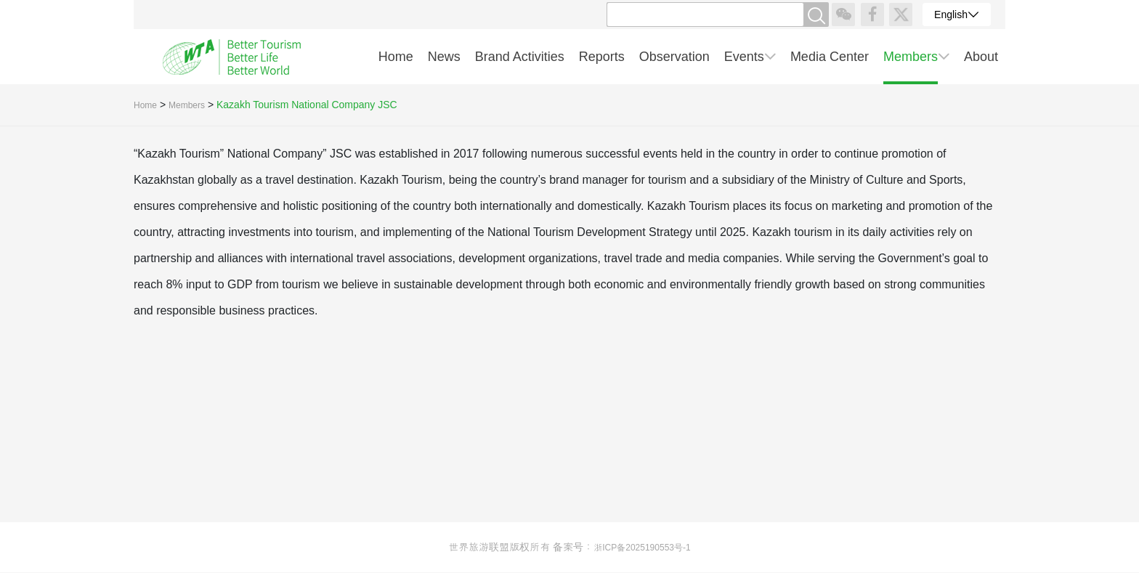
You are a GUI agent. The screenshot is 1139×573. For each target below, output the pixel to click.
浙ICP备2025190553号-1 (641, 547)
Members (187, 105)
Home (145, 105)
